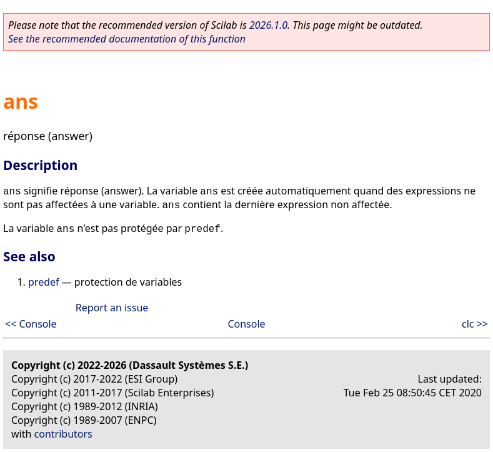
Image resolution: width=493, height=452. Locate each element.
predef (43, 282)
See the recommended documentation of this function (127, 39)
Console (246, 324)
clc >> (475, 324)
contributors (63, 434)
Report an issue (112, 307)
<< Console (31, 324)
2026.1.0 (268, 25)
